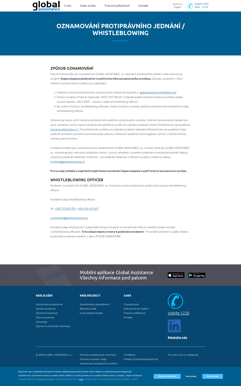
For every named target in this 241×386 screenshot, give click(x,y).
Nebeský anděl (88, 316)
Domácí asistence (45, 316)
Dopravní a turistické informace (53, 333)
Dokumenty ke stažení (136, 316)
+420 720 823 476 (65, 216)
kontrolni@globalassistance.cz (67, 169)
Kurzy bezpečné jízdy (91, 320)
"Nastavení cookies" (45, 379)
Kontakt (128, 325)
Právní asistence (45, 325)
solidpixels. (193, 362)
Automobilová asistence (49, 312)
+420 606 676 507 (88, 216)
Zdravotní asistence (47, 320)
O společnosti (131, 312)
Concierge (41, 329)
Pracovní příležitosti (134, 320)
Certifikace (129, 362)
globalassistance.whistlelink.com (158, 100)
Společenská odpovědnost (94, 312)
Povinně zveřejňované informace (98, 362)
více (81, 379)
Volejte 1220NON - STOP (202, 9)
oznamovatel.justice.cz (64, 137)
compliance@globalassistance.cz (69, 225)
